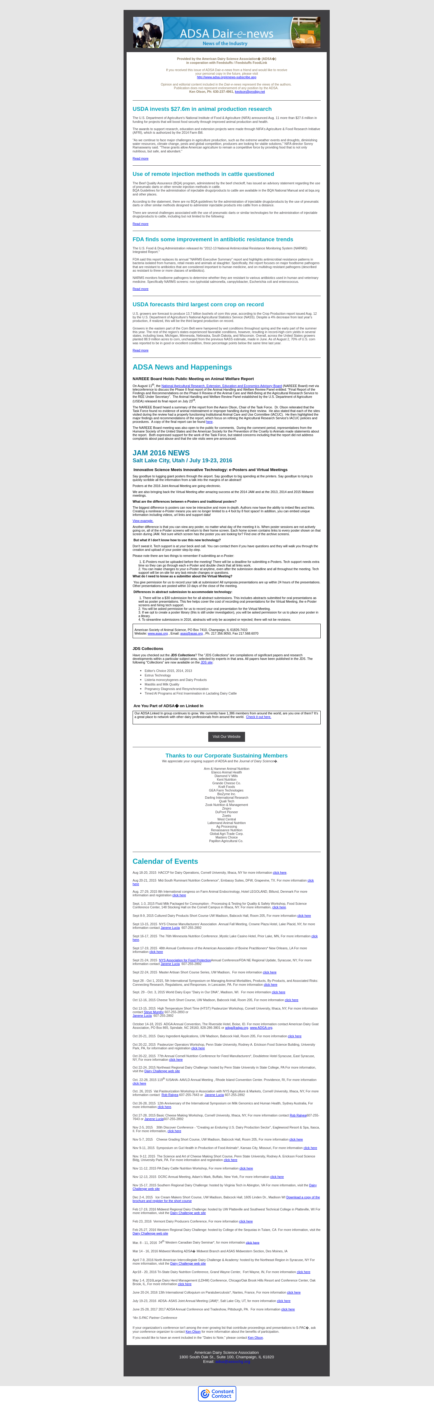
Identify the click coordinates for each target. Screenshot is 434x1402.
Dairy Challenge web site (162, 1071)
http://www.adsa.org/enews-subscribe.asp (226, 77)
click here (280, 872)
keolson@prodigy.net (250, 91)
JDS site (207, 662)
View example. (143, 521)
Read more (141, 158)
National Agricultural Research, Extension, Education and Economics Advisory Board (222, 386)
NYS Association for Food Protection (185, 960)
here (209, 421)
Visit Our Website (227, 737)
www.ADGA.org (261, 1027)
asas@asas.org (191, 633)
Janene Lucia (170, 927)
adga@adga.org (236, 1027)
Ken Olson (193, 1331)
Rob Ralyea (170, 1095)
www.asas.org (158, 633)
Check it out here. (259, 717)
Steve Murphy (154, 1012)
